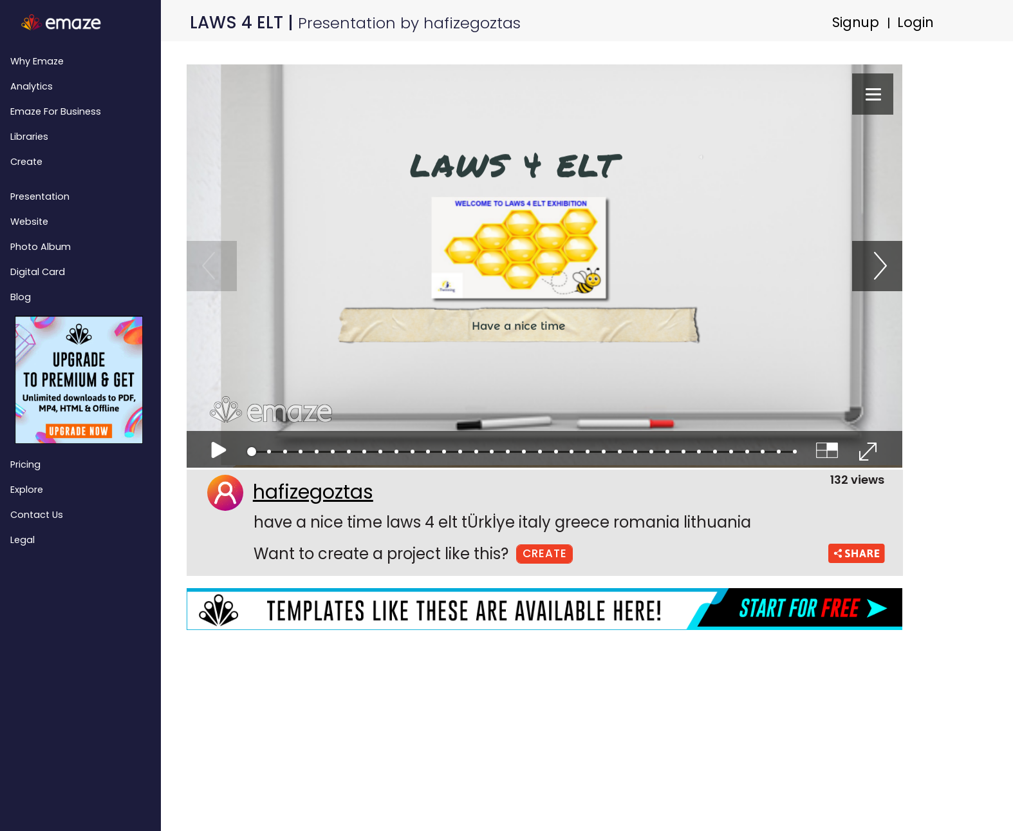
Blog (20, 297)
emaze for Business (55, 111)
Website (29, 221)
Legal (22, 539)
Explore (26, 489)
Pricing (25, 464)
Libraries (29, 136)
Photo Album (40, 246)
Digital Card (37, 271)
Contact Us (36, 514)
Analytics (31, 86)
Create (26, 161)
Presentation (40, 196)
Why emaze (37, 61)
